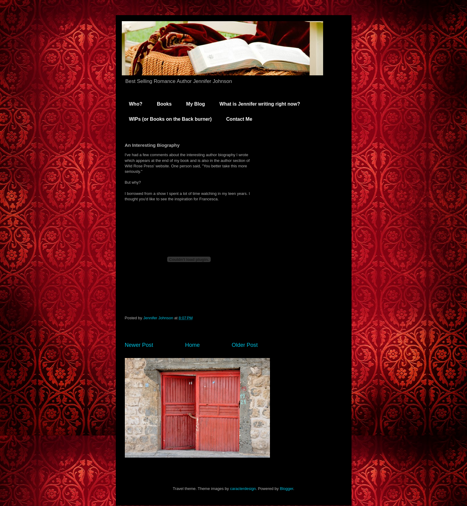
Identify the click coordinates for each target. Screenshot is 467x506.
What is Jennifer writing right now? (259, 104)
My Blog (195, 104)
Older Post (245, 345)
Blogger (286, 488)
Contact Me (239, 119)
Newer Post (139, 345)
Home (192, 345)
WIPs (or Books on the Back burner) (170, 119)
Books (164, 104)
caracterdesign (243, 488)
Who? (135, 104)
